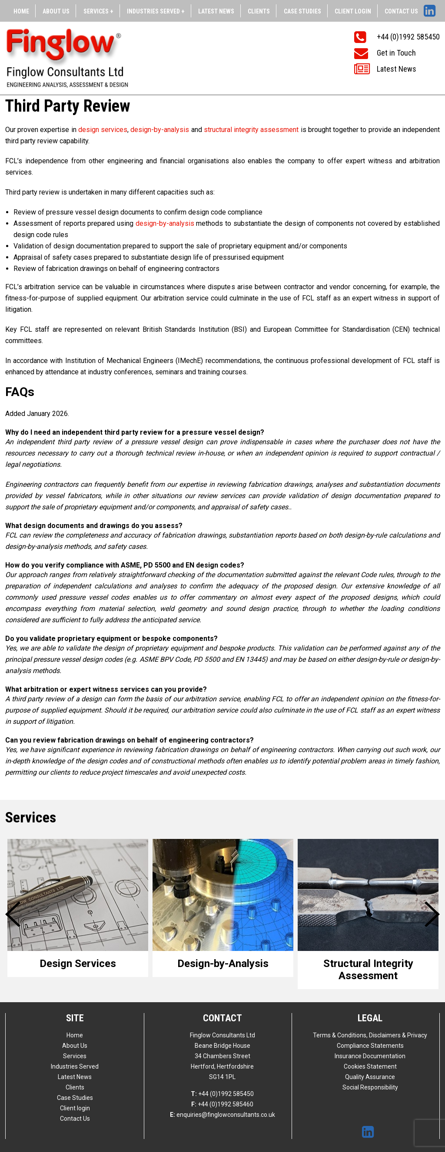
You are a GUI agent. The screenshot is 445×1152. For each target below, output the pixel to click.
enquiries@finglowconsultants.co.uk (222, 1114)
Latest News (216, 11)
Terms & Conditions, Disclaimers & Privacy (370, 1035)
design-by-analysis (159, 129)
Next (433, 914)
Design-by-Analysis (223, 963)
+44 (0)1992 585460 (222, 1104)
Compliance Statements (370, 1045)
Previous (14, 914)
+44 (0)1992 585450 (222, 1093)
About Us (56, 11)
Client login (353, 11)
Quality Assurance (370, 1076)
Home (21, 11)
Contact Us (401, 11)
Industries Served (75, 1066)
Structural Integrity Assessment (368, 969)
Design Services (78, 963)
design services (102, 129)
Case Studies (302, 11)
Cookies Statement (370, 1066)
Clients (259, 11)
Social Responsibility (370, 1087)
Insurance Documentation (370, 1056)
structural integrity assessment (252, 129)
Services (74, 1056)
